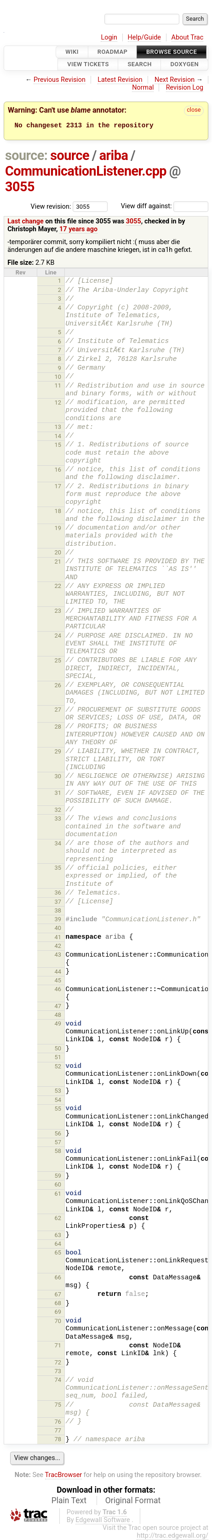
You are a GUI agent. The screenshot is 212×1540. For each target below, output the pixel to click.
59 (58, 1175)
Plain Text (69, 1500)
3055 (19, 186)
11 (58, 385)
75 (58, 1404)
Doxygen (184, 64)
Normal (143, 87)
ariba (113, 155)
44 (58, 971)
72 (58, 1362)
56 (58, 1133)
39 (58, 919)
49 (58, 1023)
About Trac (188, 37)
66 (58, 1277)
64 (58, 1243)
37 (58, 901)
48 (58, 1014)
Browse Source (171, 51)
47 (58, 1006)
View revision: (51, 206)
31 (58, 792)
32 (58, 809)
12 (58, 402)
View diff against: (164, 206)
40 (58, 927)
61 (58, 1193)
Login (109, 37)
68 (58, 1303)
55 (58, 1108)
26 (58, 685)
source (69, 155)
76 (58, 1421)
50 (58, 1048)
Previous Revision (60, 80)
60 (58, 1184)
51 (58, 1057)
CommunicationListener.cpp (85, 171)
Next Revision (175, 80)
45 (58, 980)
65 (58, 1252)
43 (58, 954)
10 (58, 376)
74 (58, 1379)
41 (58, 937)
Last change (25, 221)
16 (58, 469)
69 (58, 1311)
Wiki (72, 51)
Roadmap (112, 51)
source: (26, 155)
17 (58, 486)
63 (58, 1235)
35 (58, 867)
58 (58, 1150)
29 (58, 751)
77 (58, 1430)
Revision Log (185, 87)
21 (58, 561)
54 (58, 1099)
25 (58, 660)
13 (58, 426)
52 (58, 1066)
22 (58, 585)
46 (58, 989)
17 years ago (78, 229)
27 (58, 709)
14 (58, 436)
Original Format (133, 1500)
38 (58, 910)
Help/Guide (144, 37)
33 (58, 818)
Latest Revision (120, 80)
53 (58, 1090)
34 (58, 843)
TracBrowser (63, 1475)
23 (58, 610)
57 (58, 1142)
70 (58, 1321)
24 (58, 635)
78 (58, 1439)
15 (58, 444)
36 (58, 892)
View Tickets (88, 64)
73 (58, 1371)
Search (139, 64)
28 (58, 726)
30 (58, 776)
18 (58, 511)
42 (58, 945)
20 (58, 552)
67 (58, 1294)
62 (58, 1218)
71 (58, 1345)
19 (58, 528)
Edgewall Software (102, 1520)
